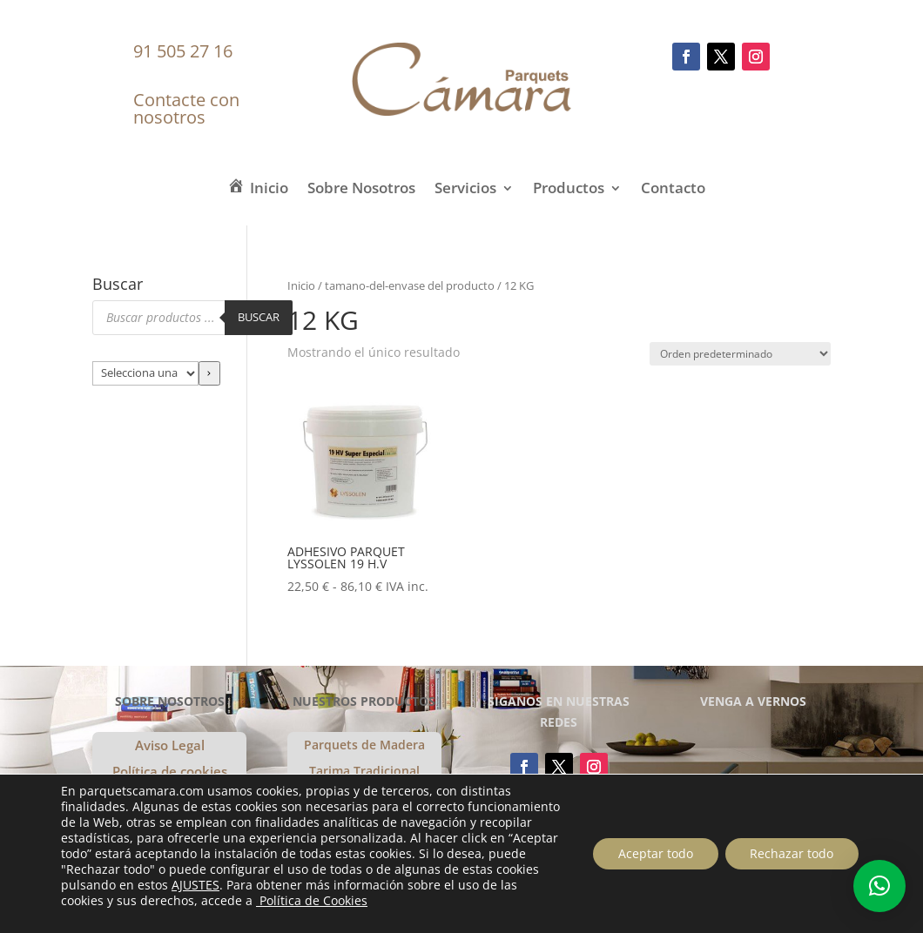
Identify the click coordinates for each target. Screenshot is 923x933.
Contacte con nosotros (186, 108)
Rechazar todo (790, 853)
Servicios (465, 190)
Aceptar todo (652, 853)
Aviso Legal (170, 746)
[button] (879, 886)
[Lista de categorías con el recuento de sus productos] (145, 373)
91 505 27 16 (182, 51)
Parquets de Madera (364, 746)
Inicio (301, 285)
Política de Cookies (374, 900)
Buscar (259, 317)
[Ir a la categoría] (209, 373)
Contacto (673, 190)
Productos (568, 190)
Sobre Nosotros (361, 190)
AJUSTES (294, 885)
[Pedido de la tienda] (740, 354)
